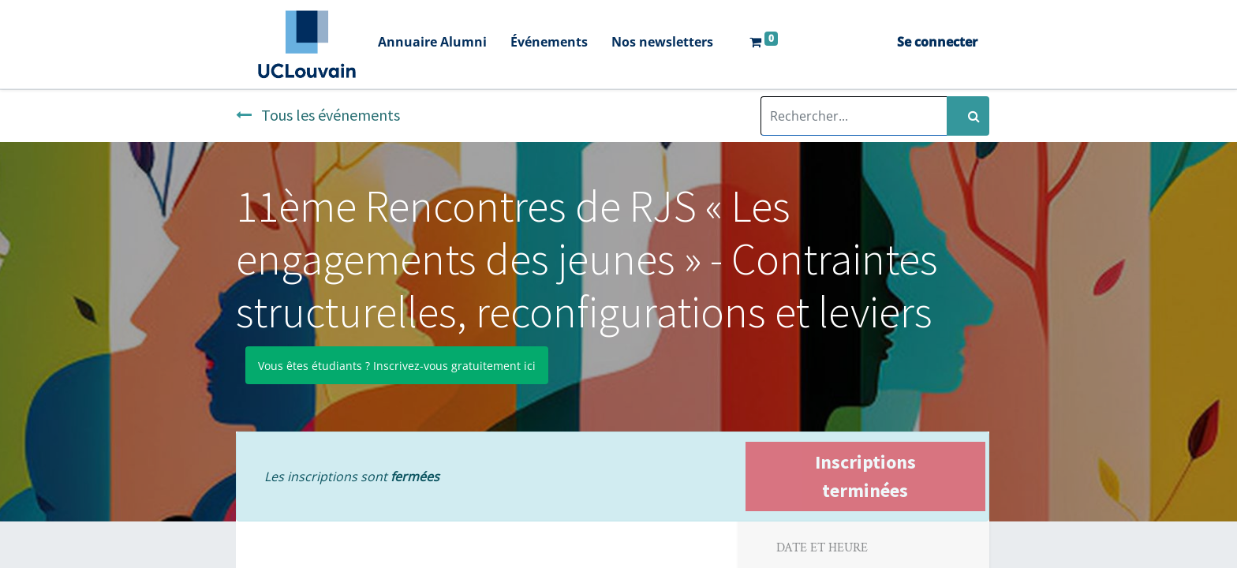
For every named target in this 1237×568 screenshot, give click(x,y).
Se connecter (937, 41)
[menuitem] (432, 44)
